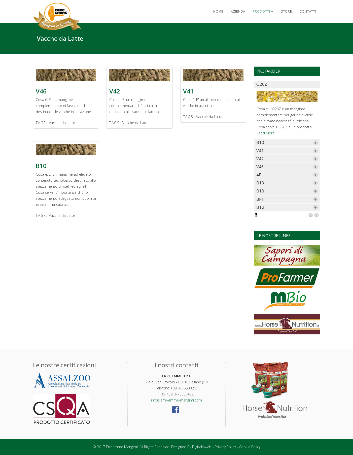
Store (286, 11)
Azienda (238, 11)
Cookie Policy (249, 446)
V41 (188, 91)
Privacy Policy (225, 446)
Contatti (308, 11)
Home (218, 11)
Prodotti (261, 11)
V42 (114, 91)
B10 (41, 166)
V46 (41, 91)
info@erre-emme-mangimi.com (176, 400)
